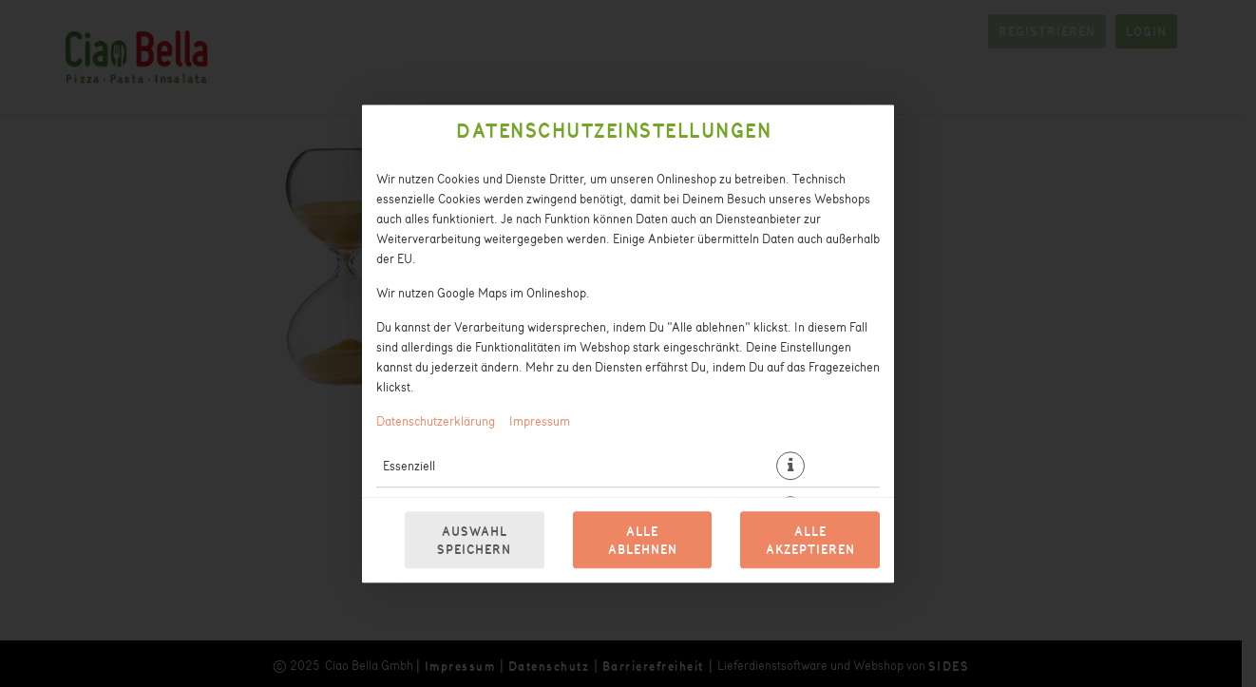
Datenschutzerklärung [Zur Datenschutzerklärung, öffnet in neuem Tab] (435, 420)
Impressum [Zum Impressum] (539, 420)
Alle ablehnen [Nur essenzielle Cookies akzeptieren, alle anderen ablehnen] (642, 540)
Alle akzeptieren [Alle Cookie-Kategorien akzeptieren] (810, 540)
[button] (790, 465)
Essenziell (409, 465)
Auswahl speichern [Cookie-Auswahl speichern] (474, 540)
